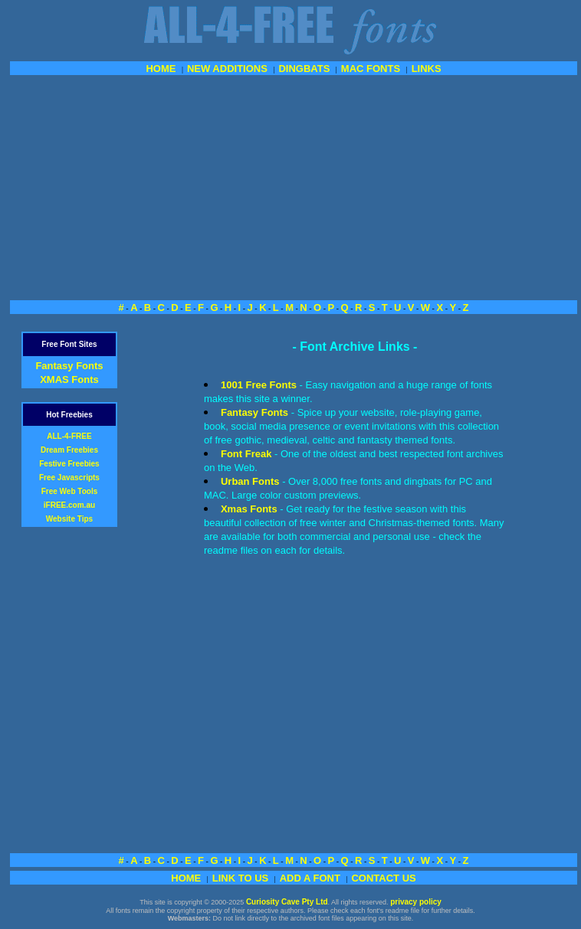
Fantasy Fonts (69, 365)
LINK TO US (240, 878)
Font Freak (246, 454)
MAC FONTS (370, 68)
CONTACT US (383, 878)
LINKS (426, 68)
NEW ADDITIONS (227, 68)
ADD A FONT (310, 878)
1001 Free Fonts (259, 385)
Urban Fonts (250, 481)
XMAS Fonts (69, 379)
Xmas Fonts (249, 509)
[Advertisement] (293, 186)
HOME (161, 68)
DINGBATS (304, 68)
